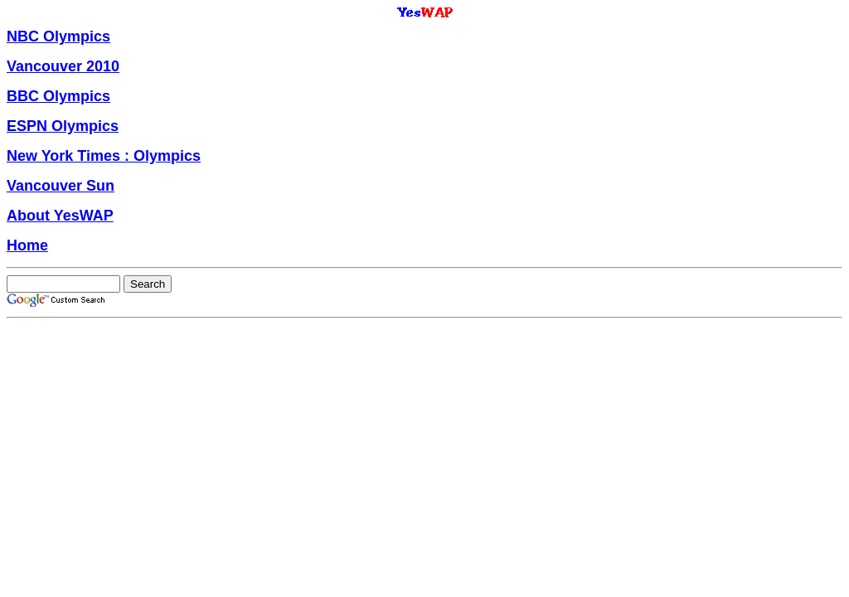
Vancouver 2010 (63, 66)
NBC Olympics (58, 36)
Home (27, 245)
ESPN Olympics (63, 126)
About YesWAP (60, 215)
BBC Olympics (58, 96)
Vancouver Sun (60, 185)
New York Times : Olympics (104, 156)
